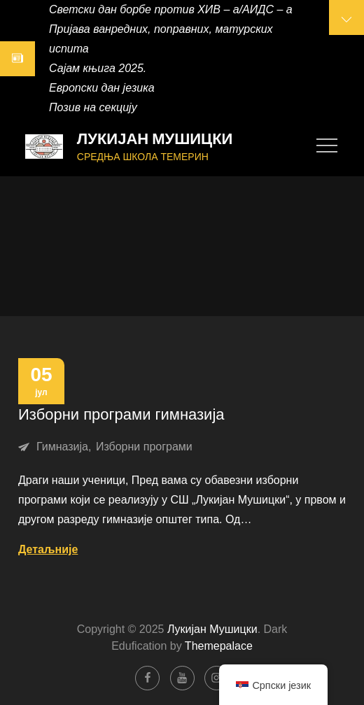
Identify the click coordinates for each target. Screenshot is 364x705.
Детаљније (48, 549)
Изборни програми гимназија (121, 414)
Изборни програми (144, 447)
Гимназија (62, 447)
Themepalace (219, 646)
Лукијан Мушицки (155, 139)
